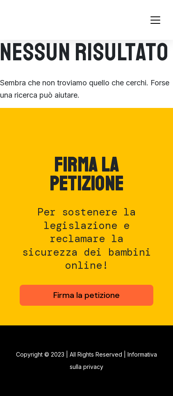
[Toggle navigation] (155, 20)
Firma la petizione (86, 295)
